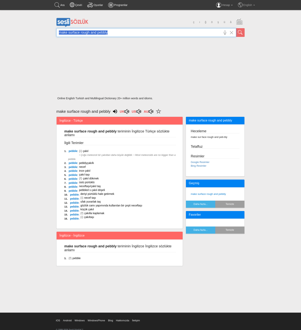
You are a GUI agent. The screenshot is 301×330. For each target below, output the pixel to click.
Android (67, 320)
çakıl (85, 151)
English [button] (246, 4)
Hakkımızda (122, 320)
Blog (110, 320)
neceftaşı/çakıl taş (90, 186)
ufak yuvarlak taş (91, 201)
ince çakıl (84, 170)
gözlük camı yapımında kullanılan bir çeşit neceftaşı (111, 205)
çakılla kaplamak (94, 213)
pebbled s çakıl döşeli (92, 190)
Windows (80, 320)
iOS (58, 320)
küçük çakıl (87, 209)
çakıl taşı (84, 174)
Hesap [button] (224, 5)
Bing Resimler (198, 165)
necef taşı (90, 197)
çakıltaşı (89, 217)
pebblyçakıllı (86, 163)
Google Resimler (200, 162)
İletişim (136, 320)
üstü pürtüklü (86, 182)
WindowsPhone (96, 320)
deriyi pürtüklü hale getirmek (97, 193)
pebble (73, 151)
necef (82, 166)
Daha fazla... (200, 204)
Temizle (230, 204)
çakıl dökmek (91, 178)
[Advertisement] (150, 68)
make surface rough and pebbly (208, 194)
